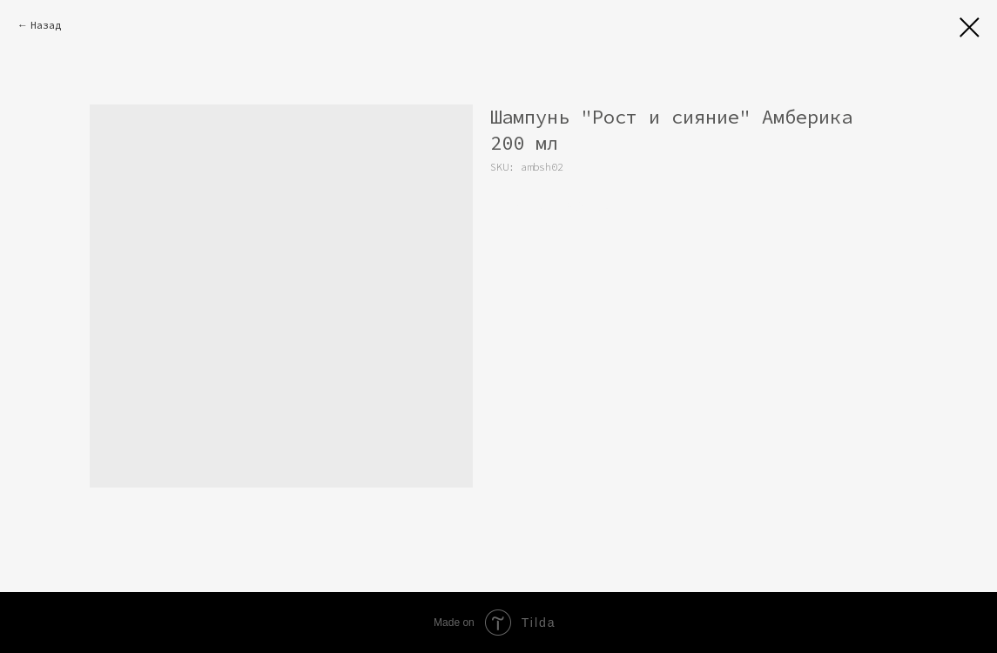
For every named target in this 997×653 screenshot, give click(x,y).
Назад (45, 24)
